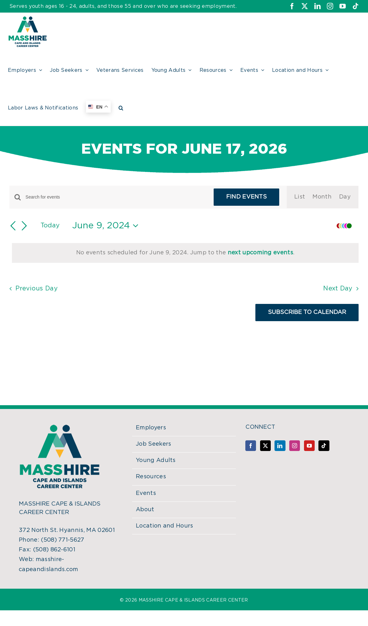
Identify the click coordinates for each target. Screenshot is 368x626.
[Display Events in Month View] (322, 197)
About (145, 509)
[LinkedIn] (280, 445)
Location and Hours (164, 526)
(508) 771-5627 (62, 540)
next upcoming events (260, 253)
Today (50, 225)
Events (146, 493)
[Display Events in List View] (299, 197)
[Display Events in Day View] (345, 197)
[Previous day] (13, 226)
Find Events (246, 197)
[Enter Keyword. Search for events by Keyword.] (115, 197)
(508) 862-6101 (54, 550)
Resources (151, 477)
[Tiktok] (323, 445)
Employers (151, 428)
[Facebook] (250, 445)
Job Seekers (153, 444)
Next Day (338, 288)
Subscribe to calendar (307, 312)
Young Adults (156, 460)
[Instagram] (294, 445)
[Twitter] (265, 445)
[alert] (185, 253)
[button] (121, 107)
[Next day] (24, 226)
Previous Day (36, 288)
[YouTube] (309, 445)
